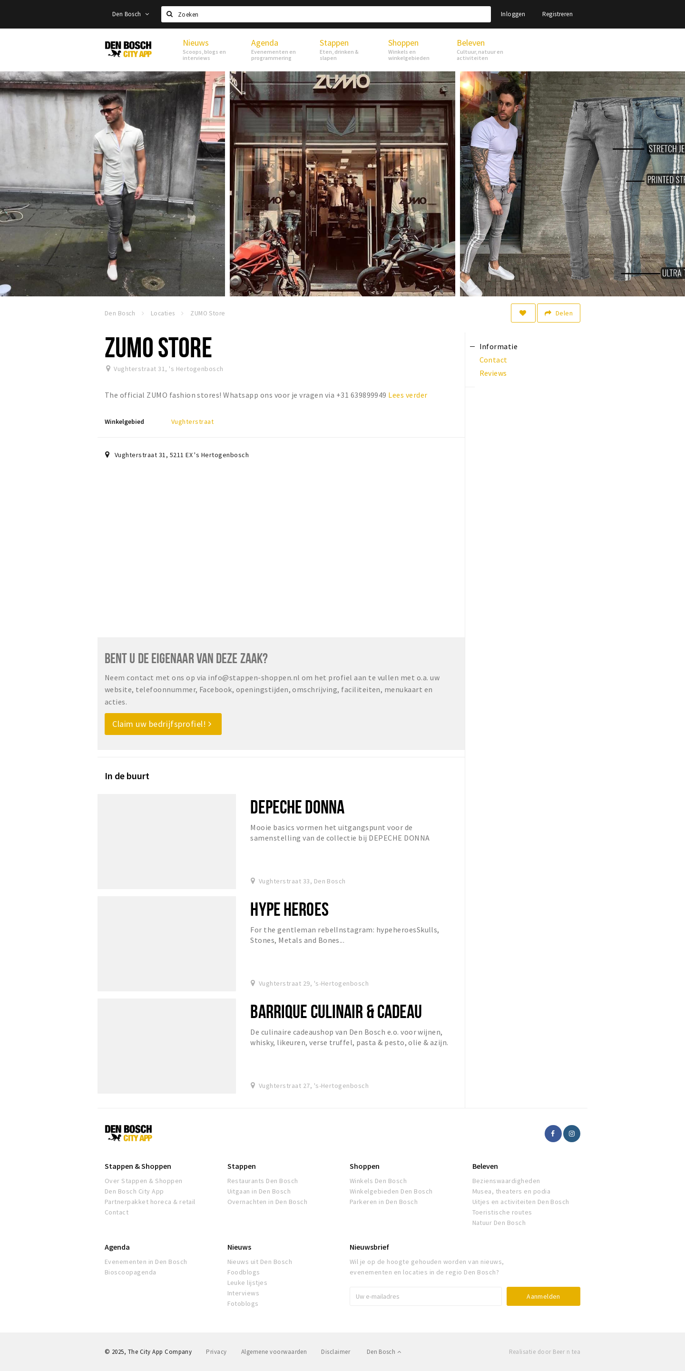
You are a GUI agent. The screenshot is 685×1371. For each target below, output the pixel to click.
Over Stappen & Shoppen (144, 1180)
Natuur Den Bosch (499, 1222)
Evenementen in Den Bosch (146, 1261)
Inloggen (513, 14)
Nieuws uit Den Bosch (260, 1261)
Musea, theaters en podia (511, 1191)
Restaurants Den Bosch (262, 1180)
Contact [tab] (494, 359)
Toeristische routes (502, 1212)
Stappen (241, 1166)
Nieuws (239, 1247)
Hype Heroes (289, 909)
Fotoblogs (243, 1303)
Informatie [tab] (499, 346)
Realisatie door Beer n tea (544, 1352)
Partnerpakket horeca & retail (150, 1201)
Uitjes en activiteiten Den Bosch (520, 1201)
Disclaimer (335, 1352)
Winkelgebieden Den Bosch (391, 1191)
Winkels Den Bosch (378, 1180)
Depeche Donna (297, 806)
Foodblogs (243, 1272)
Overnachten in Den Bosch (267, 1201)
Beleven (485, 1166)
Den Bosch (130, 14)
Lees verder (407, 395)
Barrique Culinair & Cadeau (336, 1011)
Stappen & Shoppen (138, 1166)
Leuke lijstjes (247, 1282)
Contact (116, 1212)
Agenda (117, 1247)
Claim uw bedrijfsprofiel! (162, 723)
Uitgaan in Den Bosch (259, 1191)
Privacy (216, 1352)
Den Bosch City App (134, 1191)
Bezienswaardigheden (506, 1180)
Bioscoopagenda (131, 1272)
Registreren (557, 14)
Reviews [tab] (493, 373)
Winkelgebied (124, 421)
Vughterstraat (192, 421)
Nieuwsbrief (369, 1247)
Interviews (243, 1293)
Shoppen (365, 1166)
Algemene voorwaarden (274, 1352)
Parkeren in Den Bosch (384, 1201)
